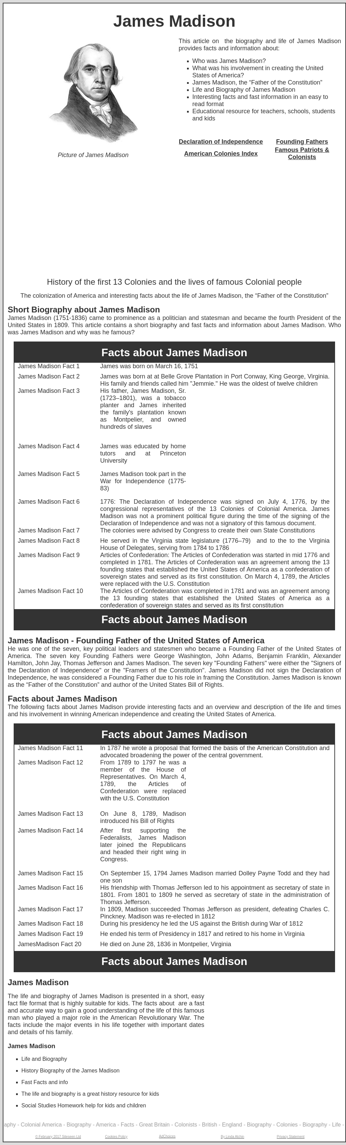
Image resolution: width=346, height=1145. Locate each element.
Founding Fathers (302, 141)
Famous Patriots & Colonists (302, 153)
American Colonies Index (221, 153)
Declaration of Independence (221, 141)
